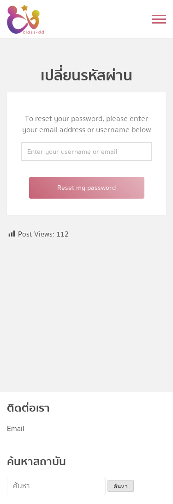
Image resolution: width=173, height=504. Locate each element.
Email (15, 429)
